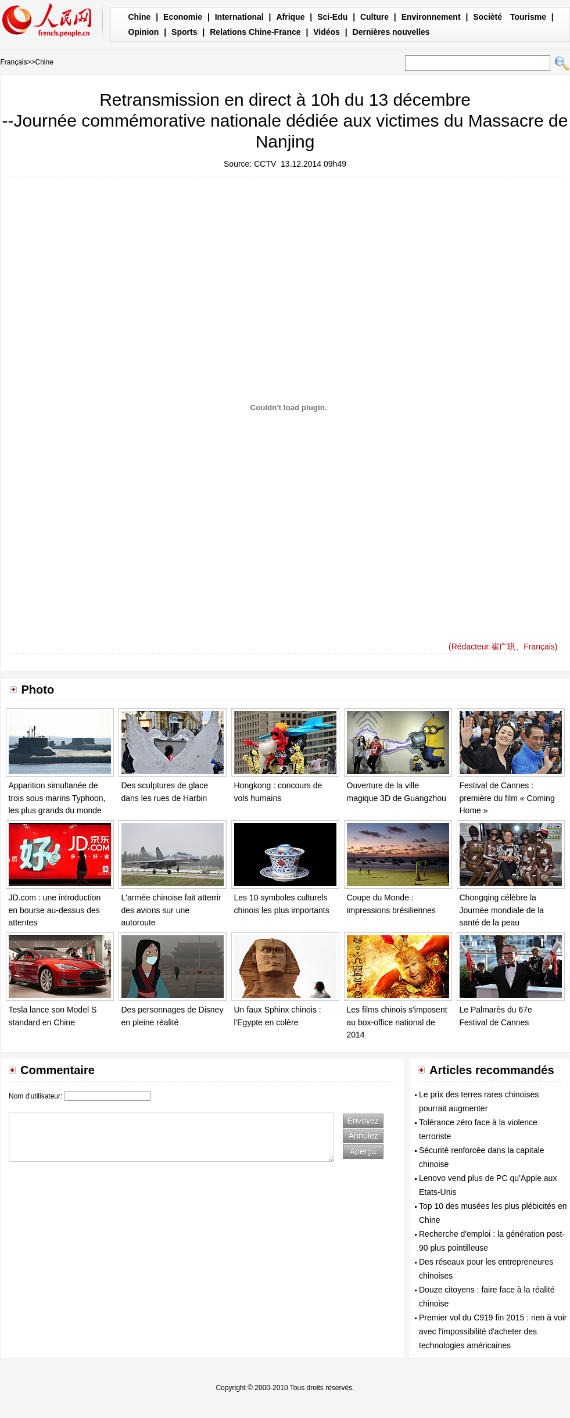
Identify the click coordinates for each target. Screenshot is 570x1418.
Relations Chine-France (255, 32)
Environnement (431, 16)
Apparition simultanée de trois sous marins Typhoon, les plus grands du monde (57, 798)
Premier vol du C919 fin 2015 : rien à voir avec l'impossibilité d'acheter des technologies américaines (493, 1331)
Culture (374, 16)
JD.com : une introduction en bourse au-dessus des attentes (55, 910)
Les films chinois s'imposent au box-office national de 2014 (397, 1022)
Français (14, 62)
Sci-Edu (332, 16)
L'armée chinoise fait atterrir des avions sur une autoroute (171, 910)
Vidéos (326, 32)
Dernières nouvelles (391, 32)
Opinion (143, 32)
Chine (139, 16)
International (239, 16)
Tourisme (528, 16)
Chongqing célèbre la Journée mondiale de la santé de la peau (502, 910)
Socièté (487, 16)
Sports (184, 32)
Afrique (290, 16)
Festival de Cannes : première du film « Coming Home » (507, 798)
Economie (182, 16)
